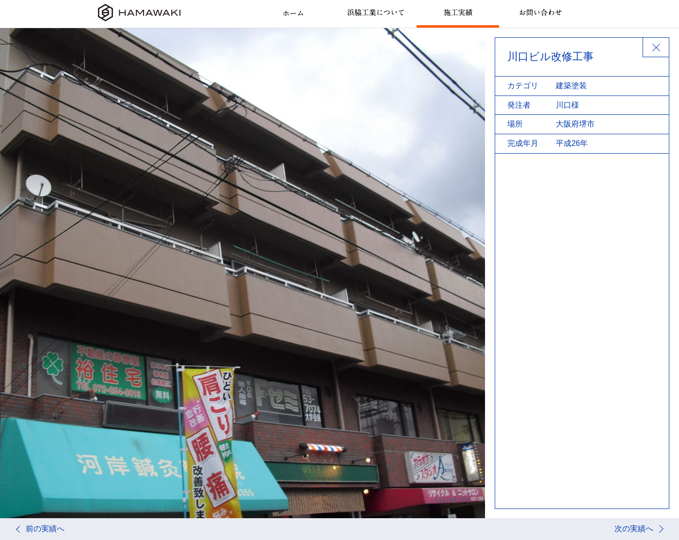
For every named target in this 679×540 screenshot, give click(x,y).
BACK (656, 47)
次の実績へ (633, 528)
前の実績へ (45, 528)
